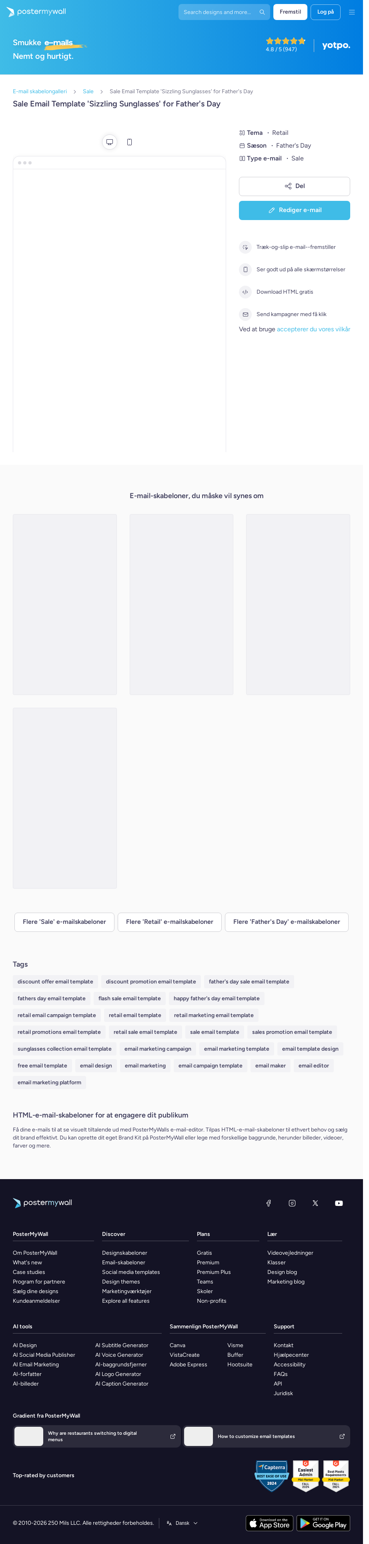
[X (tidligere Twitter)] (315, 1203)
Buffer (235, 1355)
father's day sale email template (249, 981)
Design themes (121, 1281)
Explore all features (126, 1301)
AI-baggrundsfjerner (121, 1364)
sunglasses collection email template (65, 1048)
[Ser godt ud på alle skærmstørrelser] (245, 269)
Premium (208, 1262)
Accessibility (289, 1364)
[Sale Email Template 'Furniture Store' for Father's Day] (298, 604)
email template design (310, 1048)
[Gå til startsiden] (33, 12)
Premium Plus (214, 1272)
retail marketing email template (214, 1015)
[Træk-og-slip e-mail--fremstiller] (245, 247)
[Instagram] (292, 1203)
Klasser (276, 1262)
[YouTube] (339, 1203)
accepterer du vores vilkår (313, 329)
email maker (270, 1065)
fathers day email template (52, 998)
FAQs (281, 1374)
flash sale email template (129, 998)
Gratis (204, 1253)
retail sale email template (145, 1032)
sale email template (214, 1032)
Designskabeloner (124, 1253)
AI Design (25, 1345)
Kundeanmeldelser (36, 1301)
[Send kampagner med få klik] (245, 314)
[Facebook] (269, 1203)
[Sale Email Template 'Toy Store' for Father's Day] (182, 604)
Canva (177, 1345)
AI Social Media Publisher (44, 1355)
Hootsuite (240, 1364)
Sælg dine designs (35, 1291)
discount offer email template (55, 981)
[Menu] (352, 12)
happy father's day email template (217, 998)
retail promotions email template (59, 1032)
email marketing (145, 1065)
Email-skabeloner (123, 1262)
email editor (314, 1065)
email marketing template (236, 1048)
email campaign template (210, 1065)
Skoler (205, 1291)
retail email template (135, 1015)
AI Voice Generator (119, 1355)
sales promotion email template (292, 1032)
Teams (205, 1281)
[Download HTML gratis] (245, 292)
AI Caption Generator (121, 1383)
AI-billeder (26, 1383)
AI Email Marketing (36, 1364)
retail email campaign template (57, 1015)
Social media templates (131, 1272)
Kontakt (283, 1345)
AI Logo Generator (118, 1374)
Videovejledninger (290, 1253)
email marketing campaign (157, 1048)
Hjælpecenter (291, 1355)
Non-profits (212, 1301)
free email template (42, 1065)
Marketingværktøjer (127, 1291)
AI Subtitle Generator (121, 1345)
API (278, 1383)
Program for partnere (39, 1281)
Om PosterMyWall (35, 1253)
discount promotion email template (151, 981)
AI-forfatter (27, 1374)
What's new (27, 1262)
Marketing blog (286, 1281)
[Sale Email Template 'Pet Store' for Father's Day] (65, 798)
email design (96, 1065)
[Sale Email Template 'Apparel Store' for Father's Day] (65, 604)
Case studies (29, 1272)
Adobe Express (188, 1364)
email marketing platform (49, 1082)
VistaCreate (185, 1355)
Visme (235, 1345)
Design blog (282, 1272)
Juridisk (283, 1393)
